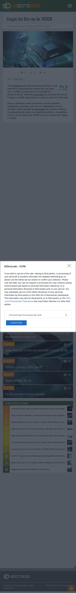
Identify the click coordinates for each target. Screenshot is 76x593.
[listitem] (38, 315)
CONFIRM (16, 322)
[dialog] (38, 296)
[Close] (70, 266)
